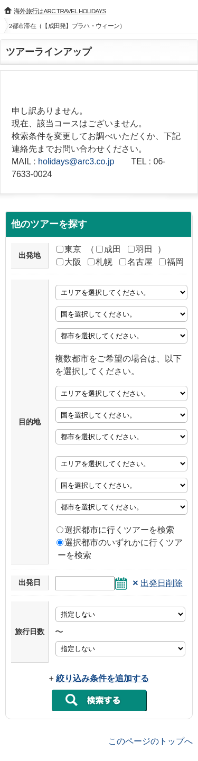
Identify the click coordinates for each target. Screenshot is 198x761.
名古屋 (136, 261)
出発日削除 (161, 583)
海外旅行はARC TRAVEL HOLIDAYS (60, 11)
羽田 (140, 249)
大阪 (68, 261)
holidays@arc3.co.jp (76, 161)
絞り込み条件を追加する (102, 678)
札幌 (100, 261)
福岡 (171, 261)
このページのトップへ (150, 741)
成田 (108, 249)
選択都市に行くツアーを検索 (115, 529)
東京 (68, 249)
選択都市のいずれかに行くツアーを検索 (119, 549)
